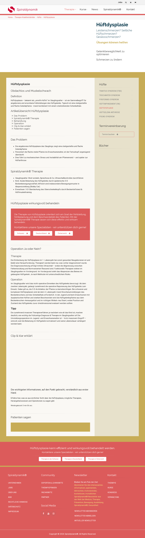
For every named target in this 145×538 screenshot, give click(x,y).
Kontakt (130, 9)
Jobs (120, 2)
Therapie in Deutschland (73, 459)
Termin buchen (110, 134)
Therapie (69, 9)
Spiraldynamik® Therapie (25, 118)
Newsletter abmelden (84, 516)
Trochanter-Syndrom (109, 95)
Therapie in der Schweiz (49, 459)
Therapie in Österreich (96, 459)
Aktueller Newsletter (85, 520)
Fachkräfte (46, 492)
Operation (17, 123)
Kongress (112, 492)
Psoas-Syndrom (106, 116)
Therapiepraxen (49, 488)
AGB (10, 497)
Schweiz (22, 233)
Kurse (83, 9)
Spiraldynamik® (112, 9)
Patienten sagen (20, 128)
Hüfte (39, 17)
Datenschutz (14, 507)
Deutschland (42, 233)
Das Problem (19, 115)
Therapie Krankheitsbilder (25, 17)
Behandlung (18, 121)
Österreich (63, 233)
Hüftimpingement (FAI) (109, 104)
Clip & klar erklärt (21, 126)
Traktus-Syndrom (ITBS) (110, 91)
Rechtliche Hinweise (18, 502)
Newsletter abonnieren (85, 511)
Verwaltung (113, 497)
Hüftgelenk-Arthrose (109, 112)
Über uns (12, 492)
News (95, 9)
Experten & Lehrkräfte (52, 483)
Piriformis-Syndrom (109, 99)
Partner (45, 497)
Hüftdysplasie (49, 17)
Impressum (13, 511)
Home (10, 17)
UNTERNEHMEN (14, 483)
